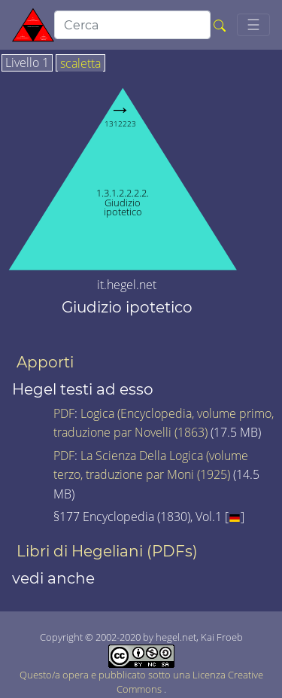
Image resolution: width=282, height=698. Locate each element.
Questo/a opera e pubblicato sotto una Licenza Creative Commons (141, 672)
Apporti (45, 362)
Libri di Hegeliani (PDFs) (107, 551)
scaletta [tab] (80, 64)
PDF (63, 413)
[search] (132, 25)
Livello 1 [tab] (27, 63)
